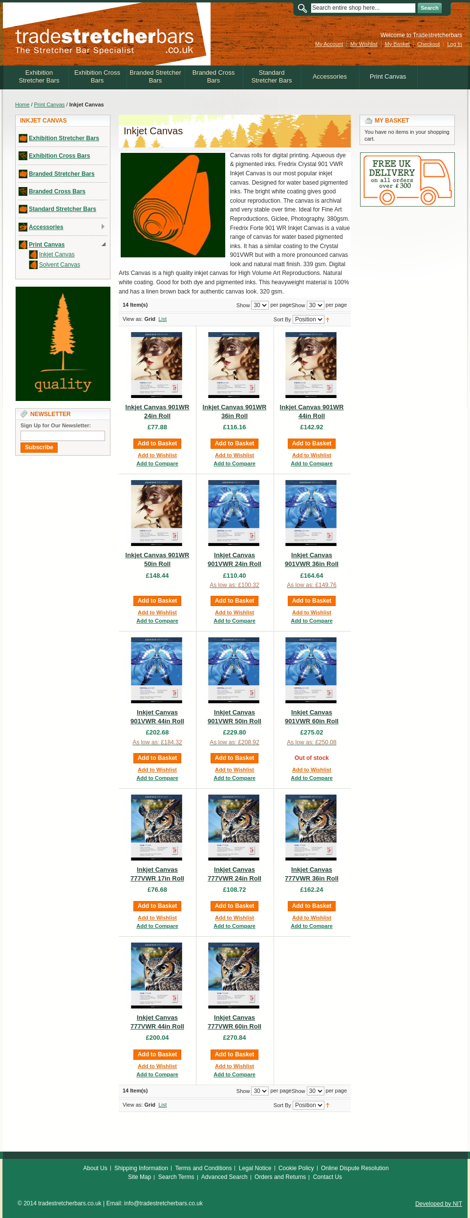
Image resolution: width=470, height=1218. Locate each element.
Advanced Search (224, 1177)
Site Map (139, 1177)
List (162, 319)
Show (298, 305)
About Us (95, 1168)
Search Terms (176, 1177)
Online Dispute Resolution (355, 1168)
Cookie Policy (296, 1168)
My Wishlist (364, 44)
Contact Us (327, 1177)
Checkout (428, 44)
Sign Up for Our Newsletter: (56, 425)
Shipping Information (141, 1168)
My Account (329, 44)
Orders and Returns (280, 1177)
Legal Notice (255, 1168)
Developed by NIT (438, 1203)
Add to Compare (157, 463)
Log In (454, 44)
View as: (133, 319)
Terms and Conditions (203, 1168)
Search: (305, 8)
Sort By (282, 319)
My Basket (397, 44)
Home (22, 104)
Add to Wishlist (157, 455)
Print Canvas (49, 104)
